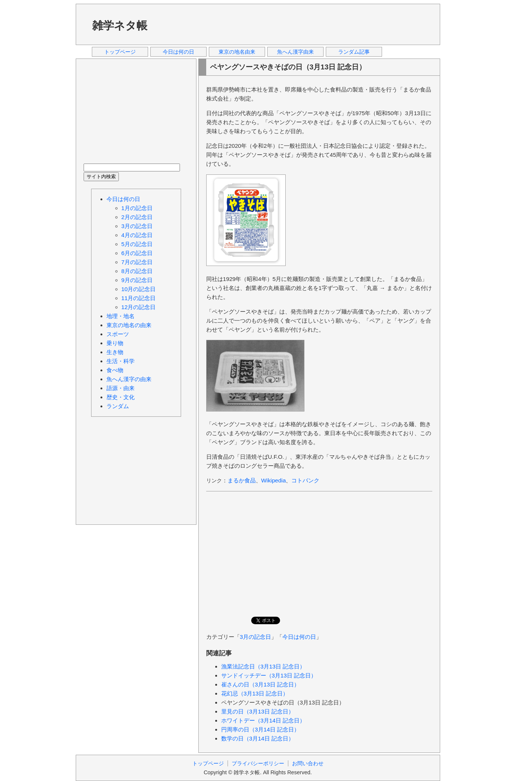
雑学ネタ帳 (119, 26)
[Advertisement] (296, 24)
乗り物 (114, 343)
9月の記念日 (137, 280)
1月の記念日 (137, 208)
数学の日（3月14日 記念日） (257, 738)
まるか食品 (242, 480)
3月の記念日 (255, 637)
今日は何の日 (178, 52)
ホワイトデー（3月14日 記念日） (263, 720)
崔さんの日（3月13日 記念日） (260, 684)
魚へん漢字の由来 (128, 379)
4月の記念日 (137, 235)
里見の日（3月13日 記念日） (257, 711)
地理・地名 (120, 316)
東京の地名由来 (237, 52)
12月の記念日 (138, 307)
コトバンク (305, 480)
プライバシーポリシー (258, 763)
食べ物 (114, 370)
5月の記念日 (137, 244)
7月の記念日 (137, 262)
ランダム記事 (354, 52)
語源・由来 (120, 388)
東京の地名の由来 (128, 325)
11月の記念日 (138, 298)
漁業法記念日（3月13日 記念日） (263, 666)
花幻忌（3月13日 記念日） (255, 693)
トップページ (120, 52)
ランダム (117, 406)
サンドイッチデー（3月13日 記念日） (269, 675)
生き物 (114, 352)
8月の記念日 (137, 271)
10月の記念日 (138, 289)
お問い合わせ (308, 763)
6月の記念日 (137, 253)
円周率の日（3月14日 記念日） (260, 729)
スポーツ (117, 334)
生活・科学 (120, 361)
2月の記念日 (137, 217)
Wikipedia (273, 480)
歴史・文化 (120, 397)
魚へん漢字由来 (295, 52)
